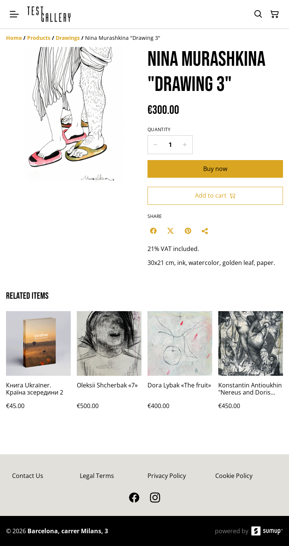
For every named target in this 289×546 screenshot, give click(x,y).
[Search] (258, 14)
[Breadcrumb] (144, 38)
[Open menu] (14, 14)
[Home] (14, 37)
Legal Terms (97, 476)
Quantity (159, 129)
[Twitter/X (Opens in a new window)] (170, 230)
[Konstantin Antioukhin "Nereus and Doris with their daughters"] (250, 367)
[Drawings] (68, 37)
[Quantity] (170, 144)
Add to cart (215, 195)
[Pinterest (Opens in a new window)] (187, 230)
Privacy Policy (167, 476)
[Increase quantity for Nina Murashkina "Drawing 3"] (185, 144)
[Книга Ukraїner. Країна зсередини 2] (38, 367)
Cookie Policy (233, 476)
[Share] (205, 230)
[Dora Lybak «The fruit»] (180, 367)
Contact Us (27, 476)
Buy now (215, 169)
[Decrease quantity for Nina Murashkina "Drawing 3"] (155, 144)
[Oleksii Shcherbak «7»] (109, 367)
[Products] (38, 37)
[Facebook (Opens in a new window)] (153, 230)
